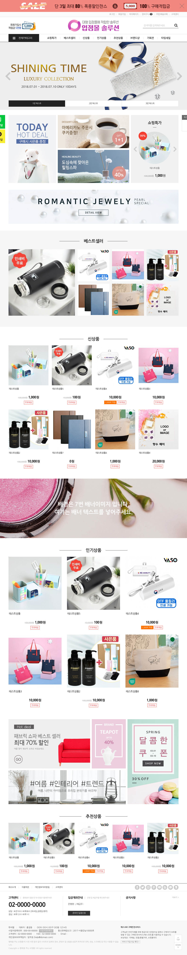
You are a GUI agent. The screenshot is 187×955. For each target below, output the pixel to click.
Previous (7, 76)
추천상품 (118, 38)
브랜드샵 (134, 38)
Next (179, 76)
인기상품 (101, 38)
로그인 (112, 14)
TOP (178, 940)
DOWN (178, 945)
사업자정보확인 (46, 931)
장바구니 (147, 14)
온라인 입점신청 (79, 913)
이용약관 (25, 887)
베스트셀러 (69, 38)
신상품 (86, 38)
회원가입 (122, 14)
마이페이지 (133, 14)
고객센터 (174, 14)
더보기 (175, 897)
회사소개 (12, 887)
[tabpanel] (93, 76)
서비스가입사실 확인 (130, 942)
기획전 (150, 38)
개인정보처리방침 (42, 887)
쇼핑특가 (51, 38)
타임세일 (165, 38)
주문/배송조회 (162, 14)
